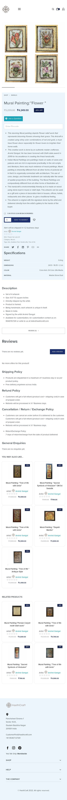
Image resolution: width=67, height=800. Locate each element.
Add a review (57, 352)
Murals (14, 95)
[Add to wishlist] (34, 219)
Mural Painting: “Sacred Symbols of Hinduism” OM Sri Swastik (49, 486)
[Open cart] (58, 9)
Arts (9, 242)
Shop (6, 95)
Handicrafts (24, 242)
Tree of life (32, 242)
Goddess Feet (15, 242)
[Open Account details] (63, 9)
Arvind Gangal (16, 231)
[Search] (53, 9)
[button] (33, 331)
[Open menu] (19, 9)
